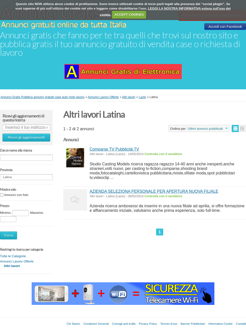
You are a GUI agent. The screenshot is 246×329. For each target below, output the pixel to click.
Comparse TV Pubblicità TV (114, 149)
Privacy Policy (148, 323)
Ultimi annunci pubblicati (205, 128)
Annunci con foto (16, 195)
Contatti (241, 323)
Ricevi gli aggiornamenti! (26, 137)
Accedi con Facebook (225, 27)
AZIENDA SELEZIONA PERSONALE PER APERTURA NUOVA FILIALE (154, 191)
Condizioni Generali (96, 323)
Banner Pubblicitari (193, 323)
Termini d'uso (168, 323)
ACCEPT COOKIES (129, 14)
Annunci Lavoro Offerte (16, 261)
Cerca (8, 235)
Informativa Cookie (220, 323)
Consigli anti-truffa (124, 323)
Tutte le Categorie (13, 256)
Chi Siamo (73, 323)
